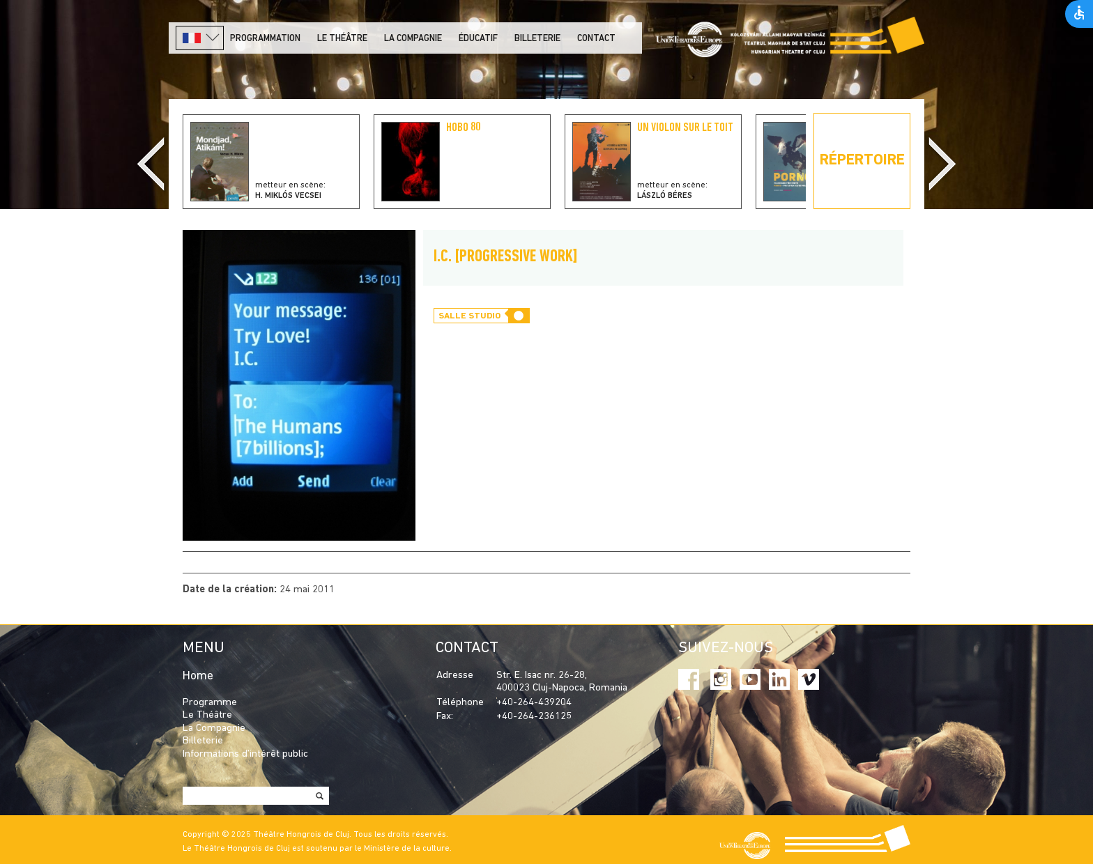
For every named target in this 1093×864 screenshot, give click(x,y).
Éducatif (478, 38)
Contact (596, 38)
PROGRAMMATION (265, 38)
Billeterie (537, 38)
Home (198, 676)
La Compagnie (413, 38)
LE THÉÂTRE (342, 38)
